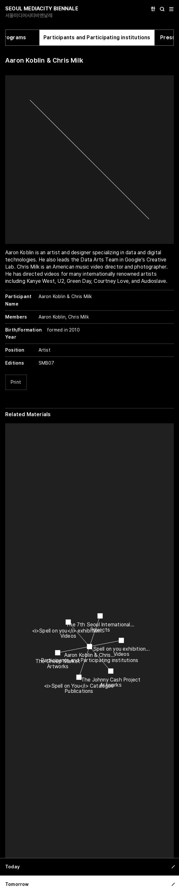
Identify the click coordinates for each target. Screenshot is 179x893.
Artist (45, 350)
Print (16, 382)
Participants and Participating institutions (96, 37)
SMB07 (46, 363)
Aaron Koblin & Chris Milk (44, 60)
